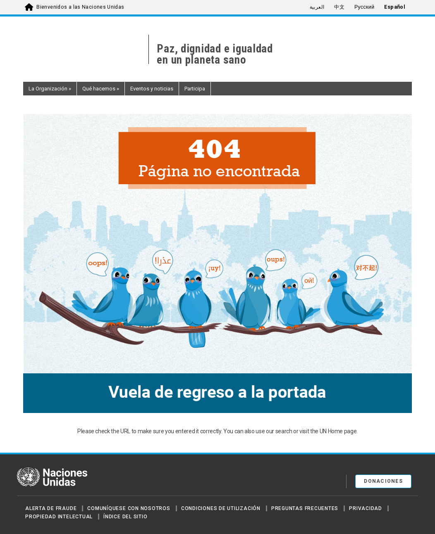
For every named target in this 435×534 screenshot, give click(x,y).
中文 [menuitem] (339, 7)
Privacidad (365, 508)
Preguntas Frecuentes (304, 508)
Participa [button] (194, 88)
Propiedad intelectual (59, 517)
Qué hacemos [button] (100, 88)
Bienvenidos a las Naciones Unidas (80, 7)
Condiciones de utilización (221, 508)
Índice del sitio (125, 517)
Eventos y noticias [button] (151, 88)
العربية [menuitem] (317, 7)
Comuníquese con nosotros (128, 508)
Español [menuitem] (394, 7)
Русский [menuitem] (364, 7)
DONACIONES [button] (383, 481)
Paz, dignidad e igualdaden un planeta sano (215, 54)
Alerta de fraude (50, 508)
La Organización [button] (50, 88)
